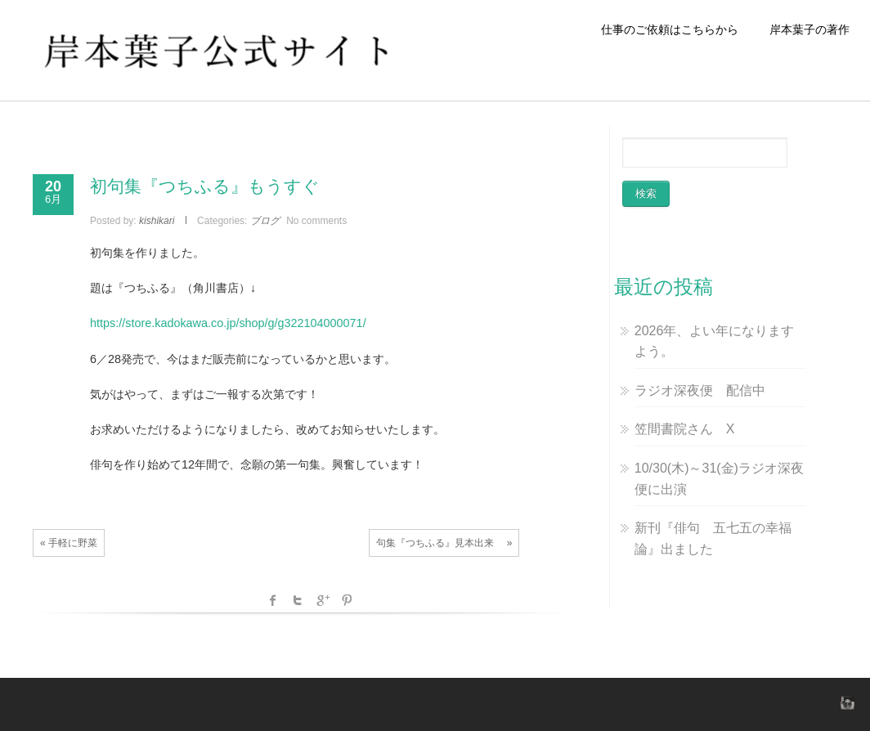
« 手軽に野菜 (68, 543)
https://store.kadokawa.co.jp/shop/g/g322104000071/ (228, 323)
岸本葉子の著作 (809, 29)
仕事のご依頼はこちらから (675, 29)
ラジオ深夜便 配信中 (700, 390)
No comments (316, 220)
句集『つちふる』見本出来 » (444, 543)
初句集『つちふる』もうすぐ (205, 186)
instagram (845, 702)
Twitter (297, 600)
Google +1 (322, 600)
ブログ (265, 220)
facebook (273, 600)
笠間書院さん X (685, 429)
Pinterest (346, 600)
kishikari (156, 220)
